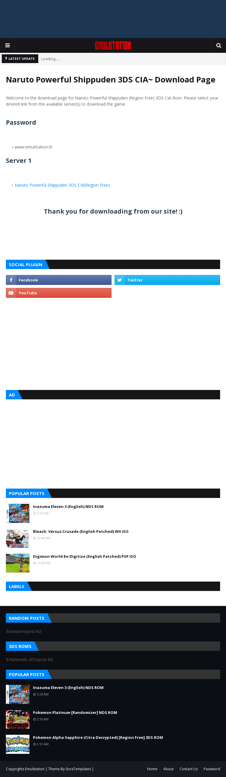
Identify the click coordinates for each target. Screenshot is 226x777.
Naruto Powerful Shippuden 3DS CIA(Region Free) (62, 185)
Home (152, 768)
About (168, 768)
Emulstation (35, 768)
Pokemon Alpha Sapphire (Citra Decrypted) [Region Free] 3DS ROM (98, 737)
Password (212, 768)
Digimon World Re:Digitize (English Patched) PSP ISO (84, 556)
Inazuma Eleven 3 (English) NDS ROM (68, 506)
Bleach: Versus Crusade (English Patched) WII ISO (81, 531)
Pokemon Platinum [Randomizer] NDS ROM (75, 712)
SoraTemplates (78, 768)
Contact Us (189, 768)
